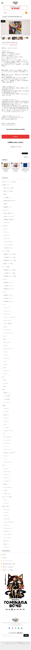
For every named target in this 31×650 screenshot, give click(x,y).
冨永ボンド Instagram (8, 567)
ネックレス (6, 235)
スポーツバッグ (7, 314)
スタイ (5, 500)
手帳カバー (6, 484)
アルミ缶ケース (7, 481)
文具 (3, 465)
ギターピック (7, 525)
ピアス (5, 229)
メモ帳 (5, 490)
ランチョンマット (8, 449)
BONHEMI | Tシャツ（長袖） (10, 276)
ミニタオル (6, 427)
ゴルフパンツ (7, 370)
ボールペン (6, 468)
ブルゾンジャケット (8, 348)
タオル (5, 424)
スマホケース (5, 210)
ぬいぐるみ (6, 541)
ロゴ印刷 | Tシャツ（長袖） (10, 273)
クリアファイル (7, 471)
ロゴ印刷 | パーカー (8, 298)
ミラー (5, 459)
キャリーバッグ (7, 329)
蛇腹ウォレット (7, 392)
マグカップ (6, 408)
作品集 (5, 203)
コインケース (7, 402)
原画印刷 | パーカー (8, 295)
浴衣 (5, 367)
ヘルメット (6, 455)
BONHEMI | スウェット (9, 288)
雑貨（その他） (5, 506)
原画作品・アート (6, 184)
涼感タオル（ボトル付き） (10, 452)
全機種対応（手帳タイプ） (10, 219)
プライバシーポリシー (8, 560)
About (4, 554)
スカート (6, 364)
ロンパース (6, 503)
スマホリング (7, 222)
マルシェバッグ (7, 311)
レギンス (6, 355)
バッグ (3, 304)
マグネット (6, 515)
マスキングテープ (8, 487)
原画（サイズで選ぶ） (9, 191)
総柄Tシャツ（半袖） (8, 263)
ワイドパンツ (7, 358)
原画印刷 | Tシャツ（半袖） (10, 254)
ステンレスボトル (8, 437)
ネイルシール (7, 238)
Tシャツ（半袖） (6, 251)
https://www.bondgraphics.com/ (9, 124)
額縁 (5, 194)
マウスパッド (7, 477)
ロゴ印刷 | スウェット (8, 285)
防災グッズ (6, 544)
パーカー (4, 292)
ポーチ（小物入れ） (8, 323)
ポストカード (7, 509)
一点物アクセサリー (8, 248)
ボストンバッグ (7, 320)
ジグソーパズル (7, 537)
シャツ (5, 361)
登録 (26, 635)
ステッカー (6, 512)
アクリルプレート (8, 528)
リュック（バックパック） (10, 317)
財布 (3, 389)
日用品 (3, 405)
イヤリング (6, 232)
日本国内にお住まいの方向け (15, 142)
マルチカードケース (8, 430)
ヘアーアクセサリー (8, 241)
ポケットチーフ (7, 342)
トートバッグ (7, 307)
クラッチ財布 (7, 396)
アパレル (4, 336)
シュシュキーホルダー (9, 244)
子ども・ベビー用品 (6, 496)
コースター (6, 411)
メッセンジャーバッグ (9, 333)
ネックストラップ (8, 462)
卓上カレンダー (7, 493)
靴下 (5, 386)
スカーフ (6, 351)
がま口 (5, 326)
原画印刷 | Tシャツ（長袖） (10, 270)
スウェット (4, 279)
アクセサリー (5, 225)
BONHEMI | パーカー (8, 301)
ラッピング (6, 547)
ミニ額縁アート (7, 197)
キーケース (6, 418)
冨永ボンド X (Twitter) (8, 570)
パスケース (6, 421)
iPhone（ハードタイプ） (9, 216)
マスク (5, 373)
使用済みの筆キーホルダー (10, 200)
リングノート (7, 474)
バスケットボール (8, 534)
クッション (6, 446)
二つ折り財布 (7, 399)
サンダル (6, 383)
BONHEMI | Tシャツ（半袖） (10, 260)
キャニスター (7, 443)
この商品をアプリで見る (15, 146)
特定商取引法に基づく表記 (9, 563)
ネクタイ (6, 345)
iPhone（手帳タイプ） (9, 213)
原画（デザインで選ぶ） (9, 188)
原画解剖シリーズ (8, 207)
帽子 (5, 339)
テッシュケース (7, 440)
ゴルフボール (7, 531)
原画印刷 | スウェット (8, 282)
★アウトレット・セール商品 (8, 181)
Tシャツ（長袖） (6, 266)
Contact (5, 557)
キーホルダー (7, 518)
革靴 (5, 380)
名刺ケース (6, 415)
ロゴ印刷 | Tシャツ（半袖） (10, 257)
